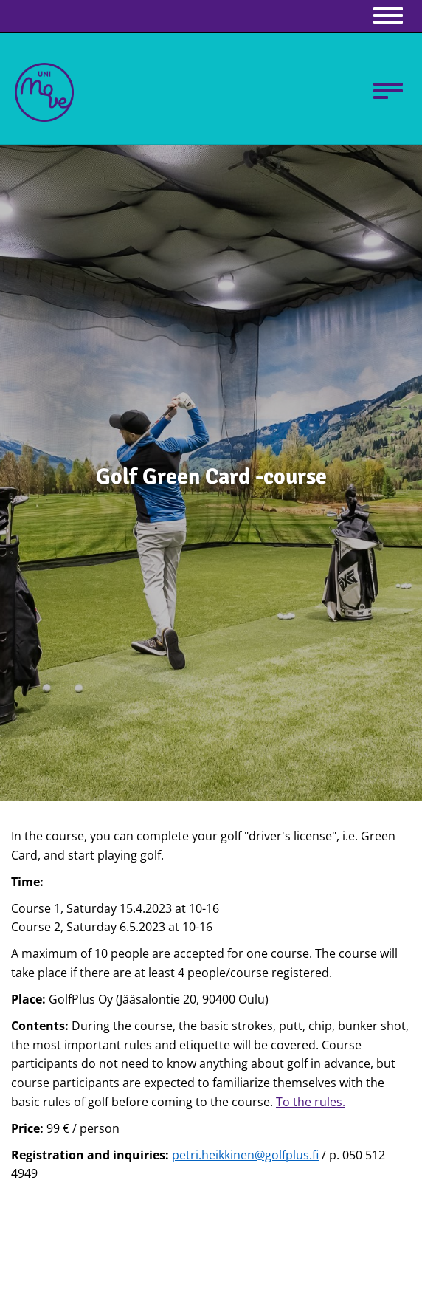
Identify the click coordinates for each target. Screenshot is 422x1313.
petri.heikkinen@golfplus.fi (245, 1155)
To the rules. (310, 1102)
